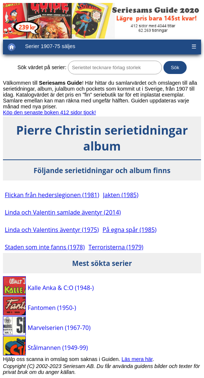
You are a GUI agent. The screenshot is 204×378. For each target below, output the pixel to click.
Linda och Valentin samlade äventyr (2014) (63, 212)
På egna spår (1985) (129, 230)
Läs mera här (137, 359)
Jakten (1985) (120, 195)
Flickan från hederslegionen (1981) (52, 195)
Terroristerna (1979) (116, 247)
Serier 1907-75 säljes (50, 46)
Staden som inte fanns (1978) (45, 247)
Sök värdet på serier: (41, 67)
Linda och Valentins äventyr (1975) (52, 230)
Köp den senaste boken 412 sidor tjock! (49, 112)
